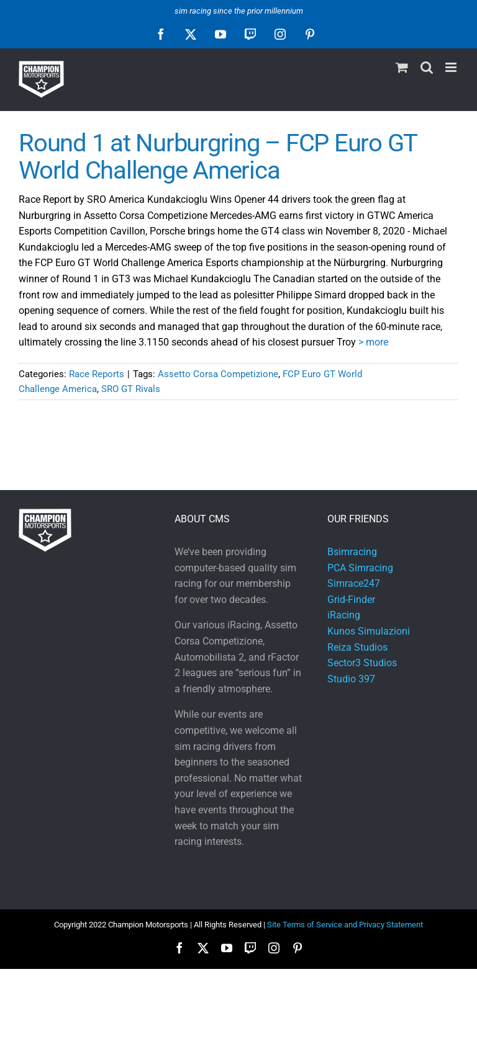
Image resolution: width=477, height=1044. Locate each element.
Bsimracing (352, 552)
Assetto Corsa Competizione (218, 374)
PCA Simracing (360, 568)
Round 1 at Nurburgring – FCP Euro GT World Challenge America (218, 156)
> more (373, 342)
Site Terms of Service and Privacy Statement (345, 924)
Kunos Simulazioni (368, 631)
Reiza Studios (357, 647)
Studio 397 (351, 679)
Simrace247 (353, 583)
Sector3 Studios (362, 663)
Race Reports (96, 374)
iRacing (343, 615)
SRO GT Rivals (130, 389)
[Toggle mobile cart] (402, 67)
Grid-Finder (351, 599)
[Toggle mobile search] (426, 67)
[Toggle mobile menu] (451, 67)
